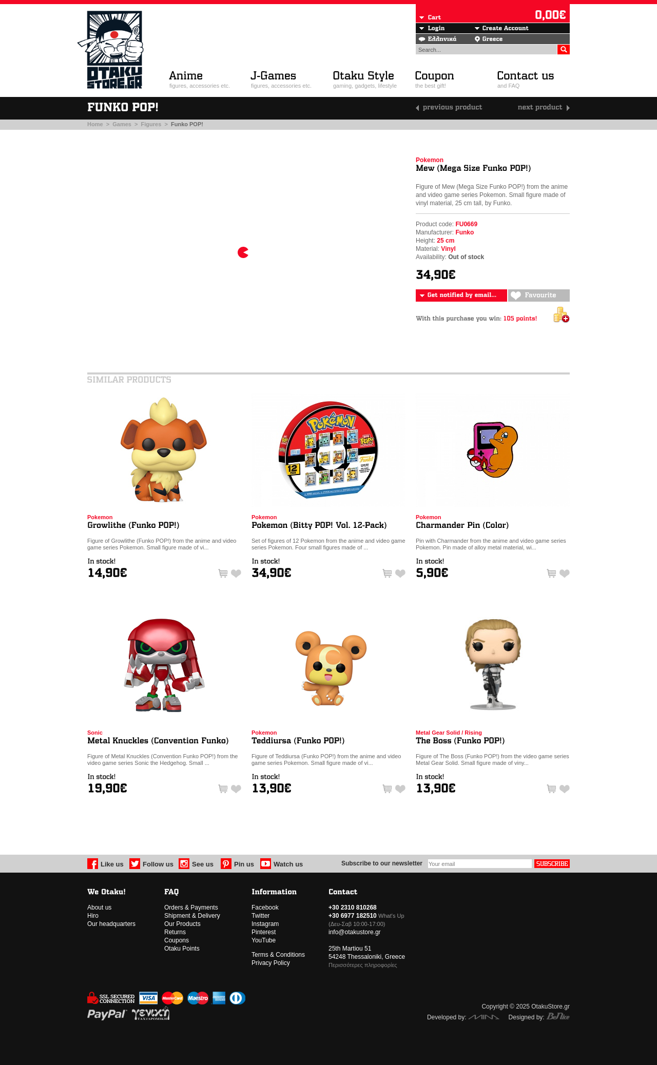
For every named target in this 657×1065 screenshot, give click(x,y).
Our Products (182, 924)
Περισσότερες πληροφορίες (362, 965)
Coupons (176, 940)
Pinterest (264, 932)
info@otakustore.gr (354, 932)
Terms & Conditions (278, 954)
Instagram (265, 924)
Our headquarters (111, 924)
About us (99, 907)
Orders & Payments (191, 907)
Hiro (93, 915)
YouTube (264, 940)
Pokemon (429, 160)
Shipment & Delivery (192, 915)
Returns (175, 932)
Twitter (260, 915)
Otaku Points (182, 948)
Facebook (265, 907)
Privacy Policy (271, 963)
